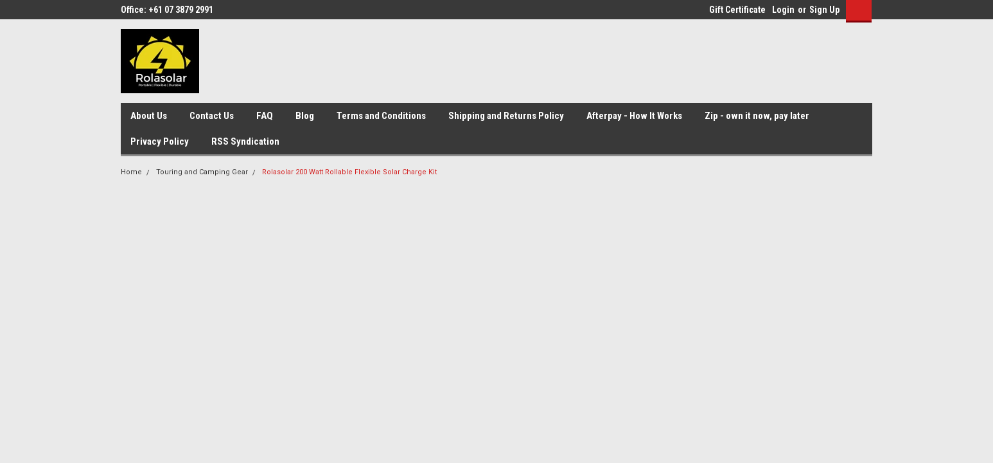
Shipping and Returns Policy (506, 116)
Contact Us (211, 116)
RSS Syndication (245, 141)
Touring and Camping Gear (202, 172)
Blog (304, 116)
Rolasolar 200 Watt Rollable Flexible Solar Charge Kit (349, 172)
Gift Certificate (737, 10)
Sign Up (824, 10)
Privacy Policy (159, 141)
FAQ (264, 116)
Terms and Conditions (381, 116)
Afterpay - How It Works (634, 116)
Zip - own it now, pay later (757, 116)
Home (131, 172)
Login (783, 10)
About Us (148, 116)
